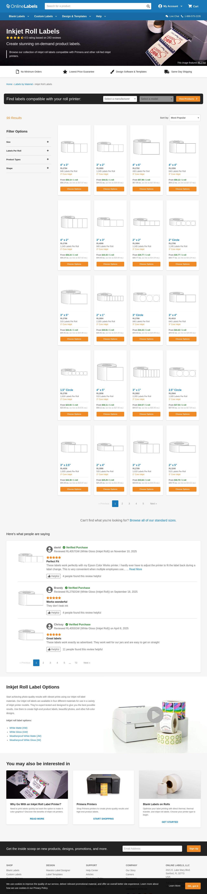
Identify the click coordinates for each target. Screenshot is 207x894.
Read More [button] (135, 569)
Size (8, 142)
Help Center (92, 870)
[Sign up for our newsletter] (152, 849)
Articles (89, 874)
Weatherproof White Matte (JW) (25, 736)
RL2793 (202, 62)
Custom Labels (13, 874)
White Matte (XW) (18, 728)
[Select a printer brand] (120, 99)
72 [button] (76, 662)
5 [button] (143, 503)
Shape (9, 168)
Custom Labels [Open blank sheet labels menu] (45, 16)
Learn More (174, 885)
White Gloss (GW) (19, 732)
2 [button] (122, 503)
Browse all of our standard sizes (152, 520)
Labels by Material (23, 84)
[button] (28, 72)
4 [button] (136, 503)
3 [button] (129, 503)
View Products (188, 99)
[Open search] (148, 6)
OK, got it (193, 886)
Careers (130, 874)
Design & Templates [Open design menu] (76, 16)
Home (9, 84)
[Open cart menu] (193, 6)
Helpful (53, 576)
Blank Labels (12, 870)
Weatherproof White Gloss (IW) (25, 740)
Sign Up (193, 848)
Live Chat (172, 16)
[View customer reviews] (33, 37)
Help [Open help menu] (101, 16)
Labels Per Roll (13, 151)
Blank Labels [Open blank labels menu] (19, 16)
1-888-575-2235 (191, 16)
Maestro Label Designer (58, 870)
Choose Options (74, 189)
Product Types (13, 159)
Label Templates (54, 874)
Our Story (131, 870)
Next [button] (153, 503)
